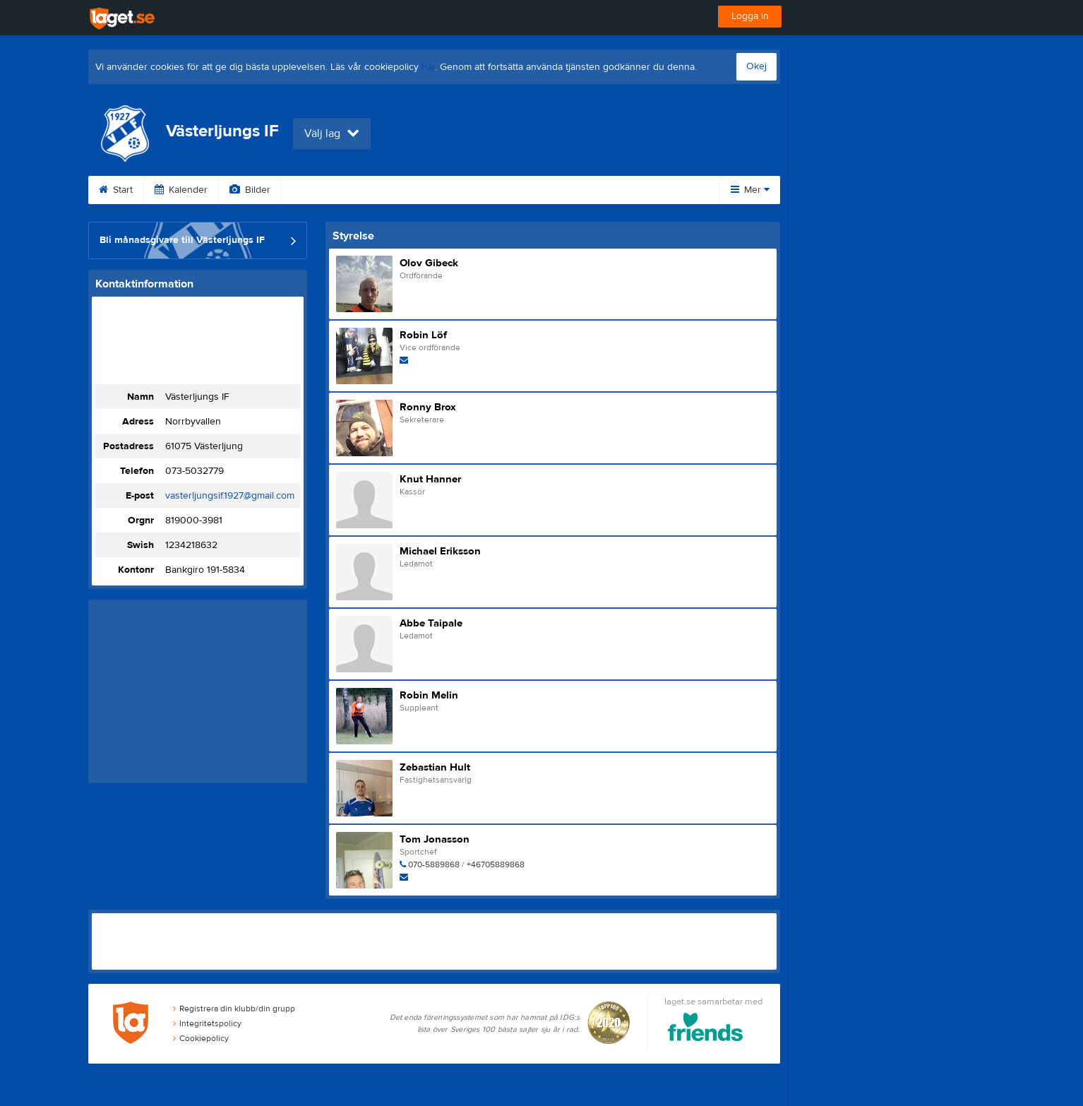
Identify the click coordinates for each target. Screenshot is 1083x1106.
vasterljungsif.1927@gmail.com (229, 495)
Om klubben (543, 190)
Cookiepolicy (201, 1038)
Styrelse (622, 190)
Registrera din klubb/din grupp (234, 1008)
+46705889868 (496, 864)
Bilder (249, 190)
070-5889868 (434, 864)
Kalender (181, 190)
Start (116, 190)
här (428, 67)
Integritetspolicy (207, 1023)
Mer (750, 190)
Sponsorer (457, 190)
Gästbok (379, 190)
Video (312, 190)
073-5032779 (194, 471)
